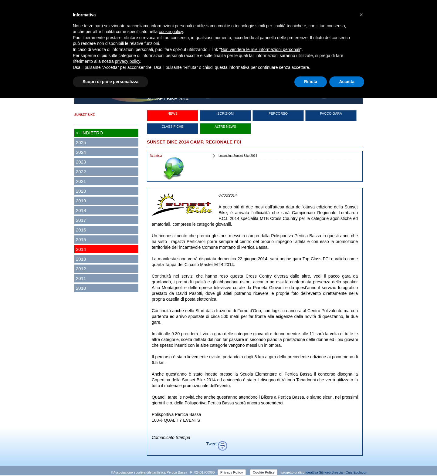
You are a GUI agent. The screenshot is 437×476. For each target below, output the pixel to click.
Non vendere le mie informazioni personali (260, 49)
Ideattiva (312, 472)
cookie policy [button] (171, 31)
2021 (81, 181)
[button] (361, 14)
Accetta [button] (346, 81)
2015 (81, 239)
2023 (81, 161)
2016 (81, 229)
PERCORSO (278, 113)
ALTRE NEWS (225, 126)
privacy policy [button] (127, 61)
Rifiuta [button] (310, 81)
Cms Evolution (356, 472)
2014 (81, 249)
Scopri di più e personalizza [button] (110, 81)
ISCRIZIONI (225, 113)
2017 (81, 220)
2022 (81, 171)
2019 (81, 200)
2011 (81, 278)
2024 (81, 152)
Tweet (212, 443)
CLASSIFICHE (172, 126)
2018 (81, 210)
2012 (81, 268)
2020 (81, 191)
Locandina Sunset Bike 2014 (237, 155)
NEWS (173, 113)
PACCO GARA (331, 113)
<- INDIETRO (89, 132)
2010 (81, 288)
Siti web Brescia (331, 472)
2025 (81, 142)
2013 (81, 259)
